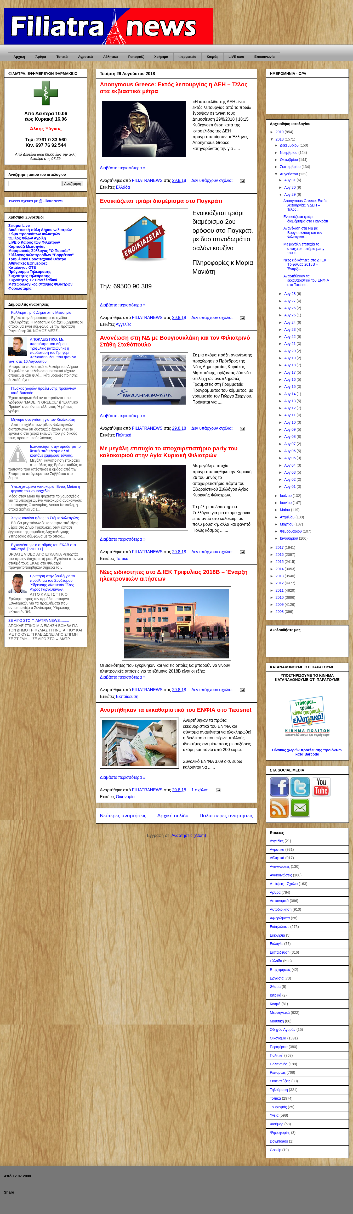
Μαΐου (285, 510)
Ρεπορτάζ (136, 57)
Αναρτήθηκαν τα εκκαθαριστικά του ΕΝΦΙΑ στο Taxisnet (175, 710)
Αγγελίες (123, 324)
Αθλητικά (110, 57)
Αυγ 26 (290, 308)
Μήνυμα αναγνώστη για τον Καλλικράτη (43, 419)
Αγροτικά (85, 57)
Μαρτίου (287, 524)
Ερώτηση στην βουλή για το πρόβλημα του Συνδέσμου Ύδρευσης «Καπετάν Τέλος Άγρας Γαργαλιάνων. (52, 582)
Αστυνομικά (279, 901)
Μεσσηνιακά (280, 1012)
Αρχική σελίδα (173, 815)
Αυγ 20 (290, 351)
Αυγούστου (289, 174)
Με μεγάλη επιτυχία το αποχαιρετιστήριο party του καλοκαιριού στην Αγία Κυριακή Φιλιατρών (168, 451)
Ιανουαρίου (289, 538)
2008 (280, 611)
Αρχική (19, 57)
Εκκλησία (277, 935)
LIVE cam (236, 57)
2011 (280, 590)
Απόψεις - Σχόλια (284, 884)
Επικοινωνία (264, 57)
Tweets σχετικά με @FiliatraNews (35, 201)
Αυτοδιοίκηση (281, 909)
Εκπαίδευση (127, 696)
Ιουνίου (286, 503)
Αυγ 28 (290, 294)
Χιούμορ (276, 1124)
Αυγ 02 (290, 479)
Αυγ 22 (290, 336)
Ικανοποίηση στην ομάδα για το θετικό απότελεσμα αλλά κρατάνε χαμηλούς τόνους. (55, 450)
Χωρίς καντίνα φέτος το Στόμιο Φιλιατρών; (45, 518)
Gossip (275, 1150)
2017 (280, 547)
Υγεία (274, 1115)
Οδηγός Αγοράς (282, 1029)
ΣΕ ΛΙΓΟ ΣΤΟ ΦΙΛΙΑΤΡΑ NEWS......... (38, 620)
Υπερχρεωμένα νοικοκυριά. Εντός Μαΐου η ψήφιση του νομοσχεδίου (45, 488)
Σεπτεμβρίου (290, 167)
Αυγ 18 (290, 365)
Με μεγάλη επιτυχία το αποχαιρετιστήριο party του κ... (303, 248)
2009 (280, 604)
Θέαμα (275, 986)
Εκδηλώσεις (279, 927)
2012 (280, 583)
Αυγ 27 (290, 301)
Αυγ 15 (290, 386)
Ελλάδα (123, 187)
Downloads (279, 1141)
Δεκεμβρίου (289, 145)
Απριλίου (287, 517)
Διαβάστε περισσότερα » (122, 168)
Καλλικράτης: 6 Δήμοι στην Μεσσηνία (41, 312)
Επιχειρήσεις (280, 969)
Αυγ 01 (290, 486)
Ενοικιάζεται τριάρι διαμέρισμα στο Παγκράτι (161, 201)
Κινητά (275, 1004)
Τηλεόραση (279, 1090)
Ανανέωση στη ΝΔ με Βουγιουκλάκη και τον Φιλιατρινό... (302, 232)
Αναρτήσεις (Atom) (189, 835)
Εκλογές (276, 944)
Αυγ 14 (290, 394)
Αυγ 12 (290, 408)
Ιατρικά (275, 995)
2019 (280, 132)
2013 (280, 576)
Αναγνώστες (280, 866)
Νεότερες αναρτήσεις (123, 815)
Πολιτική (123, 435)
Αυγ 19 (290, 358)
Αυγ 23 (290, 329)
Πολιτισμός (279, 1064)
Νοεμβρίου (289, 152)
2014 (280, 569)
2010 (280, 597)
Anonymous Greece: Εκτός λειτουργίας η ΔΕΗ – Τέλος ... (305, 205)
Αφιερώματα (280, 918)
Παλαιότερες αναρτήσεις (226, 815)
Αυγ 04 (290, 465)
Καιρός (212, 57)
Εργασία (276, 978)
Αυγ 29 (290, 194)
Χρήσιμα (161, 57)
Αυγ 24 (290, 322)
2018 (280, 139)
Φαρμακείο (187, 57)
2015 (280, 562)
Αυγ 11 (290, 415)
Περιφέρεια (279, 1047)
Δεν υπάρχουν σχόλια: (212, 180)
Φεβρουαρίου (291, 531)
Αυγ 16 (290, 379)
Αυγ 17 (290, 372)
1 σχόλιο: (200, 790)
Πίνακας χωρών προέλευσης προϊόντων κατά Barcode (307, 752)
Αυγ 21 (290, 344)
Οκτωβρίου (289, 160)
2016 (280, 554)
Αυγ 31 (290, 180)
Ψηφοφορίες (280, 1133)
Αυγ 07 (290, 444)
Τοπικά (62, 57)
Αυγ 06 (290, 451)
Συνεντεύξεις (280, 1081)
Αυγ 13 (290, 401)
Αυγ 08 (290, 436)
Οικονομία (125, 797)
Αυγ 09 (290, 429)
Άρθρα (40, 57)
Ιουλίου (286, 496)
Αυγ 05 (290, 458)
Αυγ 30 (290, 187)
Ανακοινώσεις (281, 875)
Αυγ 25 (290, 315)
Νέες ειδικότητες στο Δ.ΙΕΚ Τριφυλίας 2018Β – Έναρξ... (304, 264)
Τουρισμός (278, 1107)
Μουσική (277, 1021)
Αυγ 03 (290, 472)
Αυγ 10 (290, 422)
